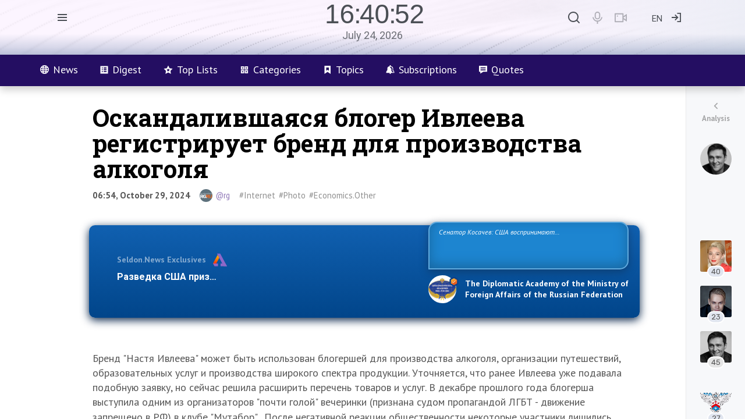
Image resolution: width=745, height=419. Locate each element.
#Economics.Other (342, 195)
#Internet (257, 195)
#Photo (292, 195)
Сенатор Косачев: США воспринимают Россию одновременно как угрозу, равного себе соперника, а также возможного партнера (527, 245)
